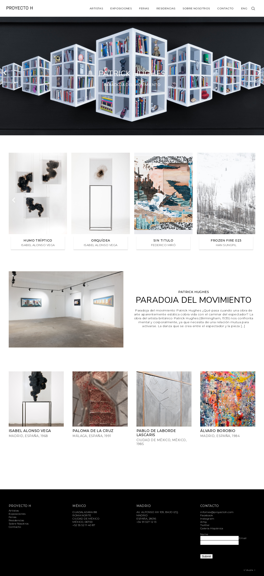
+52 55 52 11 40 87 (83, 525)
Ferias (144, 8)
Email (243, 538)
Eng (244, 8)
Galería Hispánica (211, 528)
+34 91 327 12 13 (146, 521)
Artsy (203, 521)
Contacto (225, 8)
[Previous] (5, 72)
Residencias (165, 8)
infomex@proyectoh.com (217, 512)
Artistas (96, 8)
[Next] (258, 72)
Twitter (205, 525)
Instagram (207, 518)
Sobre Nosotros (196, 8)
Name (204, 534)
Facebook (206, 515)
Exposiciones (121, 8)
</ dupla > (249, 570)
